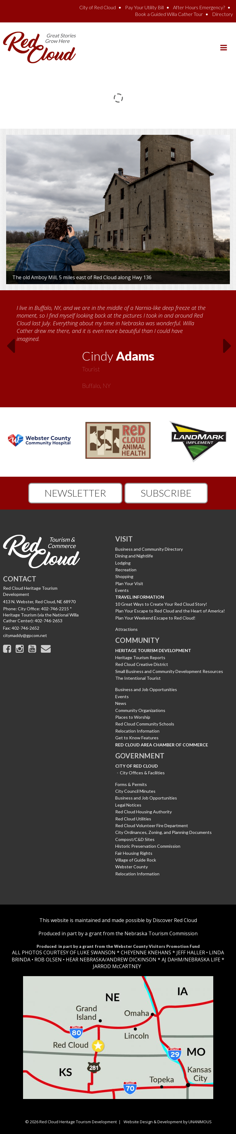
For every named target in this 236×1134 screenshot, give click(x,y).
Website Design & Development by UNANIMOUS (168, 1121)
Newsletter (75, 493)
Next (229, 347)
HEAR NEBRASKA (85, 959)
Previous (6, 347)
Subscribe (166, 493)
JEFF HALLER (190, 952)
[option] (118, 344)
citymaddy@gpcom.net (25, 635)
